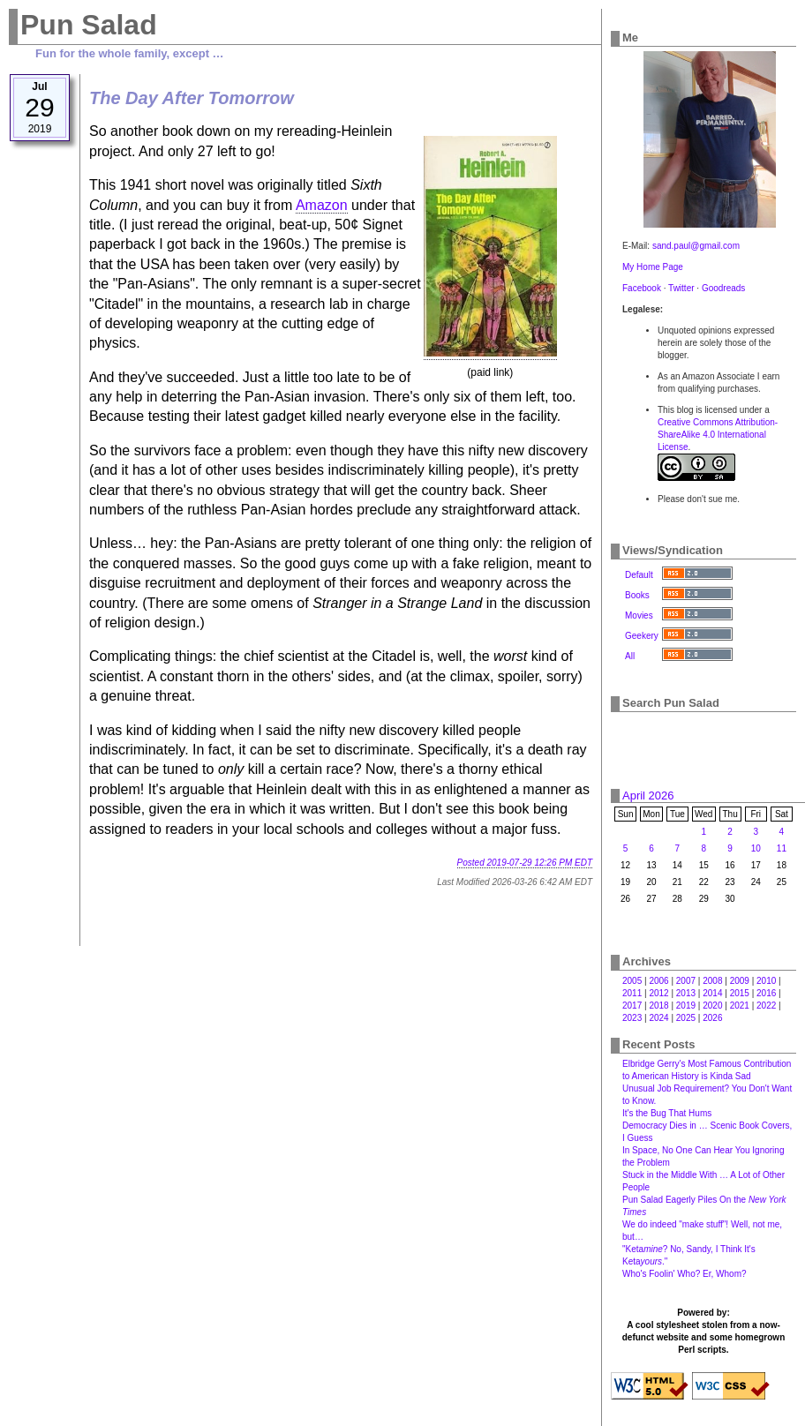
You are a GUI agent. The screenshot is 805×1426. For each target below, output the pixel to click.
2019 (686, 1005)
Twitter (681, 288)
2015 (739, 993)
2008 (712, 981)
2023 (632, 1018)
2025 (686, 1018)
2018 (658, 1005)
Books (637, 595)
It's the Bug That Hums (666, 1113)
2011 (632, 993)
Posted (524, 862)
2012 (658, 993)
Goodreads (723, 288)
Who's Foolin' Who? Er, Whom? (684, 1274)
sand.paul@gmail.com (696, 246)
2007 (686, 981)
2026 (712, 1018)
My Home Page (652, 267)
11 (781, 848)
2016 (766, 993)
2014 (712, 993)
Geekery (641, 636)
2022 (766, 1005)
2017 (632, 1005)
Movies (639, 615)
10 (756, 848)
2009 (739, 981)
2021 (739, 1005)
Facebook (641, 288)
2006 (658, 981)
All (630, 656)
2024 (658, 1018)
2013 (686, 993)
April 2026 (648, 795)
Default (639, 575)
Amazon (322, 205)
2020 (712, 1005)
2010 (766, 981)
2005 (632, 981)
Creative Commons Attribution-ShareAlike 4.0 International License (718, 434)
